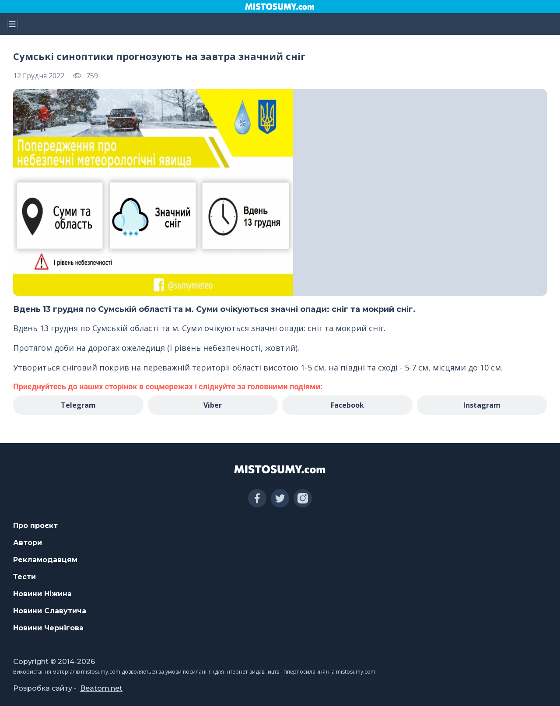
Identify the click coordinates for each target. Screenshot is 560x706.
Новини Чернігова (48, 628)
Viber (212, 405)
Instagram (481, 405)
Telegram (78, 405)
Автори (27, 542)
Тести (24, 577)
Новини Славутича (49, 611)
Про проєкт (35, 525)
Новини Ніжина (42, 594)
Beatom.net (101, 688)
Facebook (347, 405)
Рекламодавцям (45, 560)
